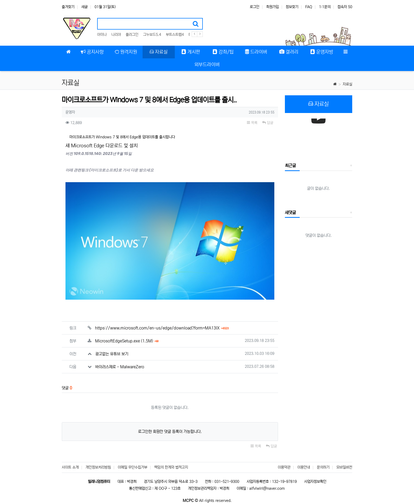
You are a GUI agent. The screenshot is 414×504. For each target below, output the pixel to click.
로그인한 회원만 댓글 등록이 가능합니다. (170, 427)
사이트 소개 (70, 467)
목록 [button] (252, 123)
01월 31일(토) (105, 7)
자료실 (347, 84)
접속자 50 (344, 7)
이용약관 (284, 467)
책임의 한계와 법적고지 (171, 467)
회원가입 (272, 7)
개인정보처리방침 (98, 467)
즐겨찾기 (68, 7)
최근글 (290, 165)
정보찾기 (292, 7)
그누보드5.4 (152, 34)
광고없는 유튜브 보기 (111, 349)
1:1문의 (325, 7)
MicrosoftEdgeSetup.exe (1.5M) (126, 336)
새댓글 (290, 212)
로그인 (254, 7)
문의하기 (323, 467)
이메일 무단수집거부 (132, 467)
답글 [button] (267, 123)
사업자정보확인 (315, 481)
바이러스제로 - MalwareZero (119, 362)
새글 (84, 7)
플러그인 (132, 34)
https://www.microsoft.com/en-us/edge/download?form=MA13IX (162, 323)
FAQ (308, 7)
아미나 (102, 34)
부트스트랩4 (175, 34)
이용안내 (303, 467)
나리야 (116, 34)
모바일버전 (344, 467)
